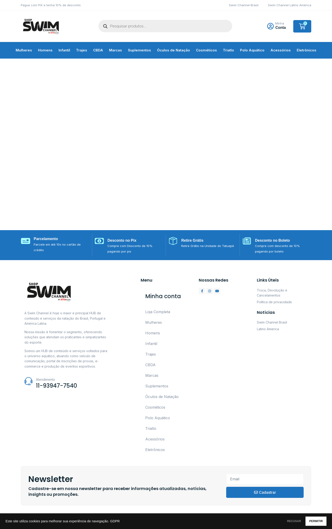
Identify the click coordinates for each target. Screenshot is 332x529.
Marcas (115, 50)
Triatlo (228, 50)
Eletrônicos (306, 50)
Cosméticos (206, 50)
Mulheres (24, 50)
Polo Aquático (252, 50)
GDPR (115, 521)
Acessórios (280, 50)
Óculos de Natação (173, 50)
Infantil (64, 50)
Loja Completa (157, 311)
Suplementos (139, 50)
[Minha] (270, 26)
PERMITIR (311, 521)
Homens (45, 50)
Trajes (81, 50)
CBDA (98, 50)
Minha (279, 23)
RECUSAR (281, 521)
